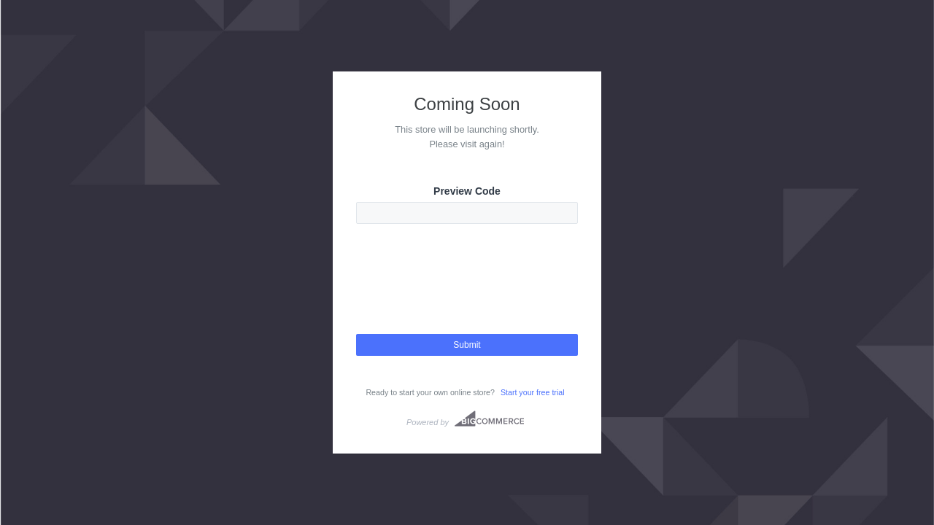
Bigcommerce (489, 418)
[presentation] (467, 291)
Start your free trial (533, 392)
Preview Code (467, 191)
